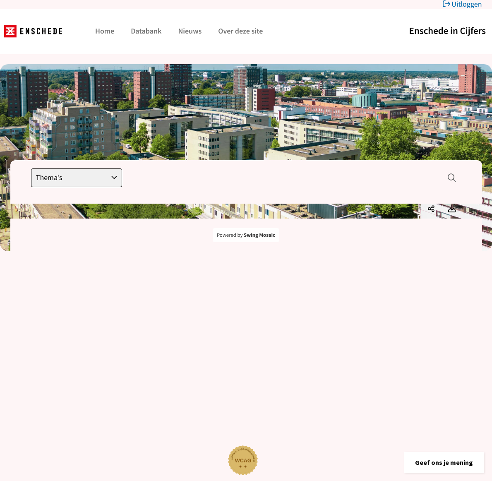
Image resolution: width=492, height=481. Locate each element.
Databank (146, 31)
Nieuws (190, 31)
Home (104, 31)
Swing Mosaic (259, 235)
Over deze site (240, 31)
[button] (444, 462)
